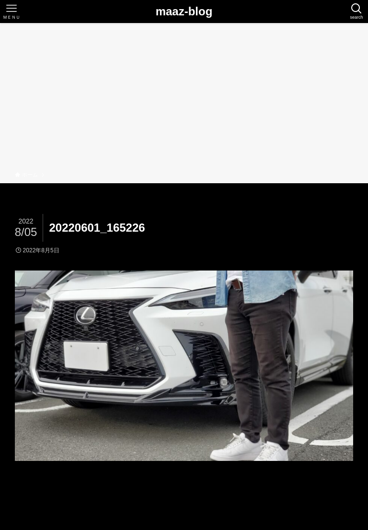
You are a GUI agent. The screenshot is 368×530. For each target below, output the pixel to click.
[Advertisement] (184, 99)
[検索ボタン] (356, 11)
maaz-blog (184, 11)
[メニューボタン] (11, 11)
